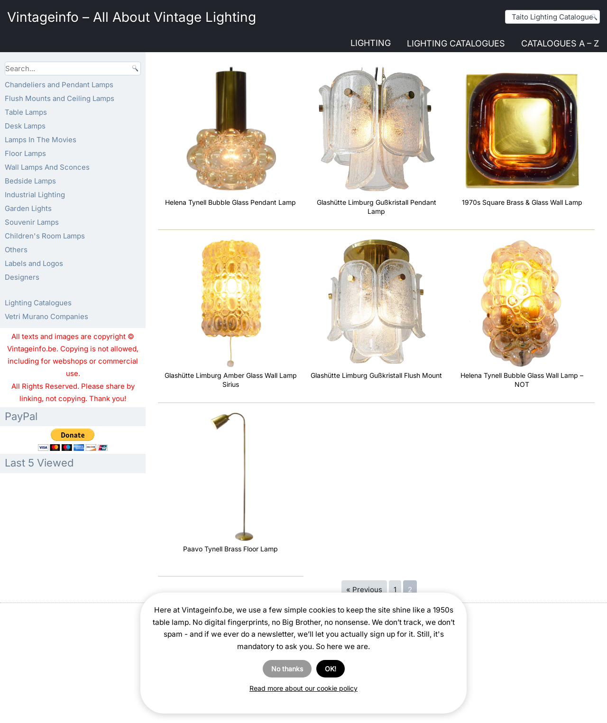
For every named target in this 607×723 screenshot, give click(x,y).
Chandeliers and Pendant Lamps (59, 84)
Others (16, 249)
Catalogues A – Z (560, 43)
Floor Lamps (25, 153)
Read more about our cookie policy (303, 688)
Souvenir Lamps (32, 222)
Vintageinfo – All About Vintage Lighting (131, 17)
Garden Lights (28, 208)
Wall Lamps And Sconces (47, 167)
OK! (330, 669)
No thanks (287, 669)
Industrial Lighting (35, 194)
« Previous (364, 589)
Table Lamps (26, 112)
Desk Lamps (25, 125)
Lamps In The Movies (40, 139)
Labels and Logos (34, 263)
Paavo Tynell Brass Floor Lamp (230, 549)
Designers (22, 277)
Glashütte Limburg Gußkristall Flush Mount (376, 375)
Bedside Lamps (30, 180)
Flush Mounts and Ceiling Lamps (59, 98)
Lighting (370, 43)
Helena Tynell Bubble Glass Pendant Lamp (230, 202)
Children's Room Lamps (45, 235)
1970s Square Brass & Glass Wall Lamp (522, 202)
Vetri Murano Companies (46, 316)
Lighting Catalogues (456, 43)
